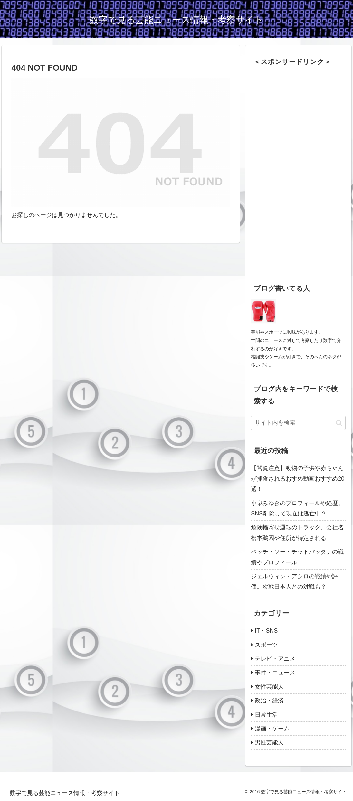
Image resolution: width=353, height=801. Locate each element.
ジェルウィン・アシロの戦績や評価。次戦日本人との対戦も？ (294, 581)
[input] (298, 423)
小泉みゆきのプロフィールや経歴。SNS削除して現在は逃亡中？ (297, 508)
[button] (339, 423)
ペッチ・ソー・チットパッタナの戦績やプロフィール (297, 557)
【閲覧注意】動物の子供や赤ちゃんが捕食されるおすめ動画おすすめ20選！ (297, 478)
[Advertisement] (299, 169)
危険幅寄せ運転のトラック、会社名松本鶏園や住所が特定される (297, 532)
